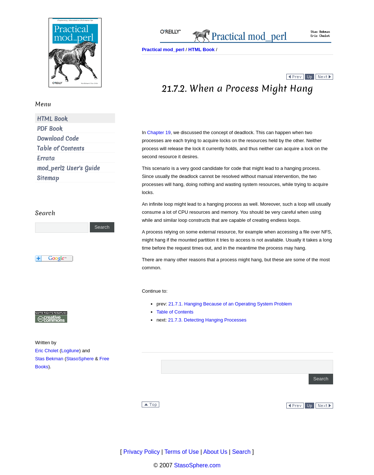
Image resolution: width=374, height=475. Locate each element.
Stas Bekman (49, 358)
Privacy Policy (141, 452)
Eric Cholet (46, 350)
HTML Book (52, 119)
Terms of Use (181, 452)
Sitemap (48, 178)
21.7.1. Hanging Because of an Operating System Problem (230, 304)
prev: (162, 304)
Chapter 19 (159, 132)
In (144, 132)
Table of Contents (174, 312)
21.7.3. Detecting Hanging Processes (207, 320)
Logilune (70, 350)
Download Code (58, 138)
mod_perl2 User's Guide (68, 168)
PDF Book (49, 129)
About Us (215, 452)
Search (241, 452)
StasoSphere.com (197, 465)
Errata (46, 158)
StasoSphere (80, 358)
